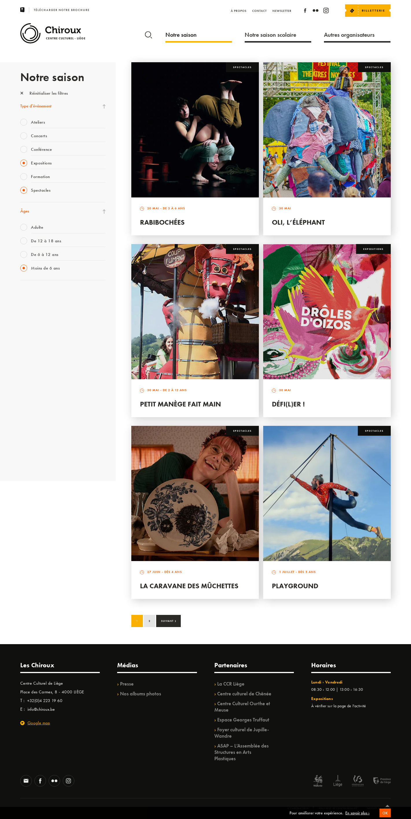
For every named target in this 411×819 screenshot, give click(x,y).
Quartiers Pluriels (34, 401)
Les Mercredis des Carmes (42, 318)
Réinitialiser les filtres (44, 93)
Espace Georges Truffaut (243, 720)
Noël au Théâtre (34, 437)
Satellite (27, 354)
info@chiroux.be (41, 709)
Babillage (28, 342)
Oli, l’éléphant (298, 222)
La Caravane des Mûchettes (189, 585)
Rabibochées (162, 222)
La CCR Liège (230, 684)
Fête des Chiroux (34, 295)
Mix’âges (28, 330)
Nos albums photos (140, 693)
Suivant (168, 620)
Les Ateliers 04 (33, 378)
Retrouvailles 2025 (37, 461)
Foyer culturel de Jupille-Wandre (241, 732)
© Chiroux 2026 (298, 808)
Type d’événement (35, 106)
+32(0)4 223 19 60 (44, 700)
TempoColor (30, 425)
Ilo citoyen (29, 413)
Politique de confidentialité (338, 808)
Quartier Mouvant (36, 390)
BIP (23, 366)
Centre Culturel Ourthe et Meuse (242, 706)
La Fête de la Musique (39, 306)
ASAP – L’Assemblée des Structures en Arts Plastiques (241, 752)
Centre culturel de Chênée (244, 693)
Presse (127, 684)
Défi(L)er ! (288, 404)
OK (385, 815)
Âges (24, 211)
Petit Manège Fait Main (180, 404)
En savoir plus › (357, 815)
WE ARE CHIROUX (37, 449)
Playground (295, 585)
